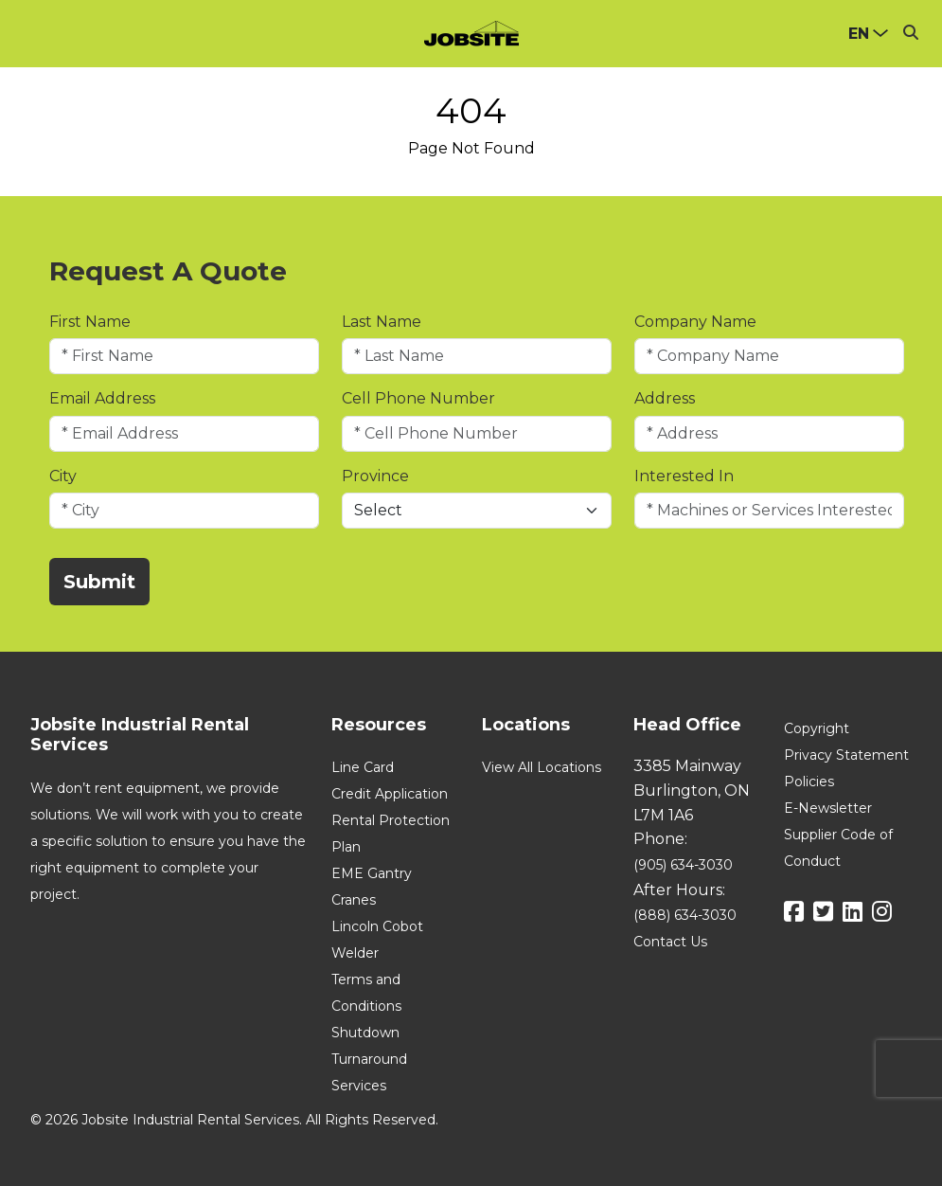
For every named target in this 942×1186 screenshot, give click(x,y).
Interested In (684, 476)
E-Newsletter (828, 808)
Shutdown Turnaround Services (369, 1059)
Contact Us (670, 941)
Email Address (102, 398)
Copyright (816, 728)
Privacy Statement (846, 755)
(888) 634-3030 (685, 915)
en (858, 34)
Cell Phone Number (418, 398)
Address (664, 398)
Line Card (362, 767)
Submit (99, 581)
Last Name (381, 322)
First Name (90, 322)
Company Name (695, 322)
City (63, 476)
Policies (809, 781)
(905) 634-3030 (683, 864)
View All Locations (541, 767)
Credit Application (389, 793)
